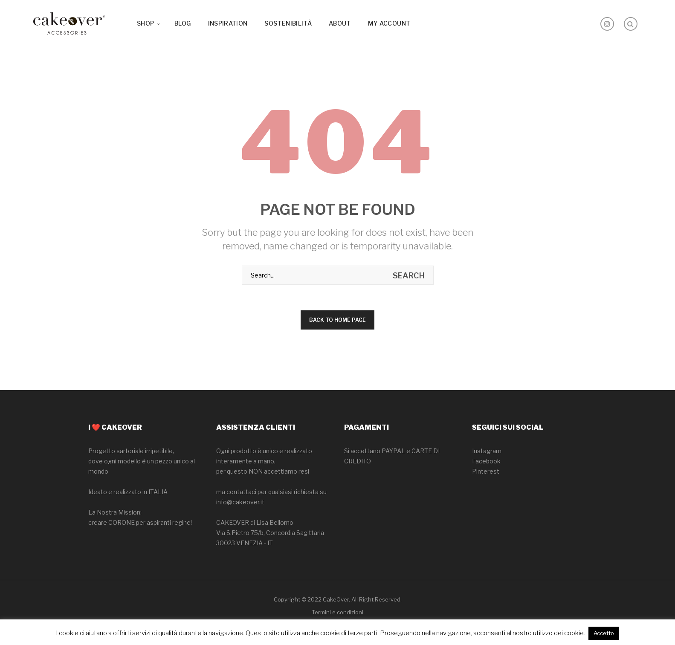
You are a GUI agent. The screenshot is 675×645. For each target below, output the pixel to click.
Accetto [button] (604, 633)
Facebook (486, 461)
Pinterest (485, 471)
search (409, 275)
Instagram (486, 450)
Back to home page (337, 320)
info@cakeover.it (240, 502)
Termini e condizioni (337, 612)
